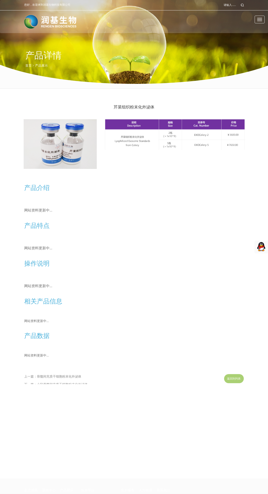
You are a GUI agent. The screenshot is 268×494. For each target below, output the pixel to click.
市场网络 (30, 485)
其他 (63, 485)
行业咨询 (48, 478)
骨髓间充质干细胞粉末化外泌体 (59, 380)
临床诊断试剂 (69, 470)
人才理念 (145, 470)
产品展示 (41, 65)
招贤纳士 (145, 485)
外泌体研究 (67, 478)
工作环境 (145, 478)
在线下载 (127, 485)
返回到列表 (234, 381)
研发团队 (30, 478)
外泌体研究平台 (91, 470)
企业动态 (48, 470)
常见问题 (127, 478)
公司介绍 (30, 470)
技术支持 (127, 470)
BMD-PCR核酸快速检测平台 (99, 478)
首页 (28, 65)
